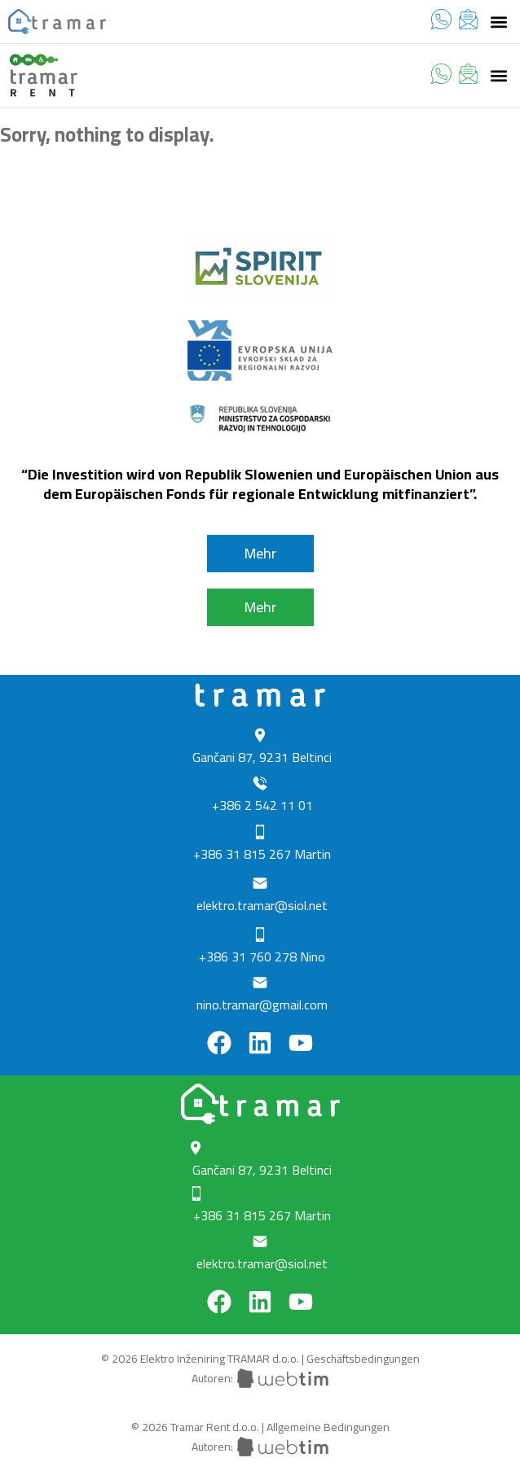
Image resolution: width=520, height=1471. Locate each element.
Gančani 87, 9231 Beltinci (262, 757)
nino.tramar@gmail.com (262, 1004)
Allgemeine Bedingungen (328, 1427)
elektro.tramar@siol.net (262, 905)
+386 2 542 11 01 (262, 805)
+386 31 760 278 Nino (262, 956)
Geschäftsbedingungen (363, 1358)
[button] (498, 21)
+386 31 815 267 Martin (262, 854)
